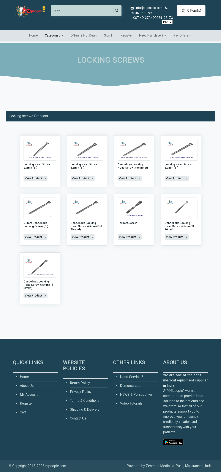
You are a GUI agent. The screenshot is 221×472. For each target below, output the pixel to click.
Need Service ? (131, 377)
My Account (29, 394)
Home (33, 35)
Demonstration (131, 386)
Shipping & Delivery (84, 409)
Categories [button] (53, 35)
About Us (27, 386)
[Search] (83, 10)
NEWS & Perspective (136, 394)
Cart (23, 412)
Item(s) (191, 10)
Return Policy (80, 383)
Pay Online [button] (181, 35)
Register (126, 35)
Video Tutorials (131, 403)
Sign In (109, 35)
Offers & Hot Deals (84, 35)
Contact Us (78, 418)
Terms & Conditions (84, 401)
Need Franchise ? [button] (151, 35)
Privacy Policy (81, 392)
